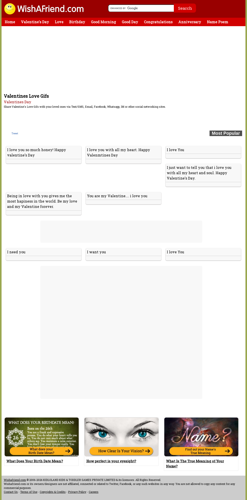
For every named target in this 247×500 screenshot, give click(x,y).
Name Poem (217, 22)
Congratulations (158, 22)
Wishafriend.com (15, 480)
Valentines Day (17, 102)
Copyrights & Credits (53, 492)
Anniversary (189, 22)
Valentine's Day (35, 22)
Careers (93, 492)
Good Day (130, 22)
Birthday (77, 22)
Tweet (15, 133)
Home (10, 22)
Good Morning (103, 22)
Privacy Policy (77, 492)
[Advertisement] (124, 59)
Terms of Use (28, 492)
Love (59, 22)
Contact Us (11, 492)
